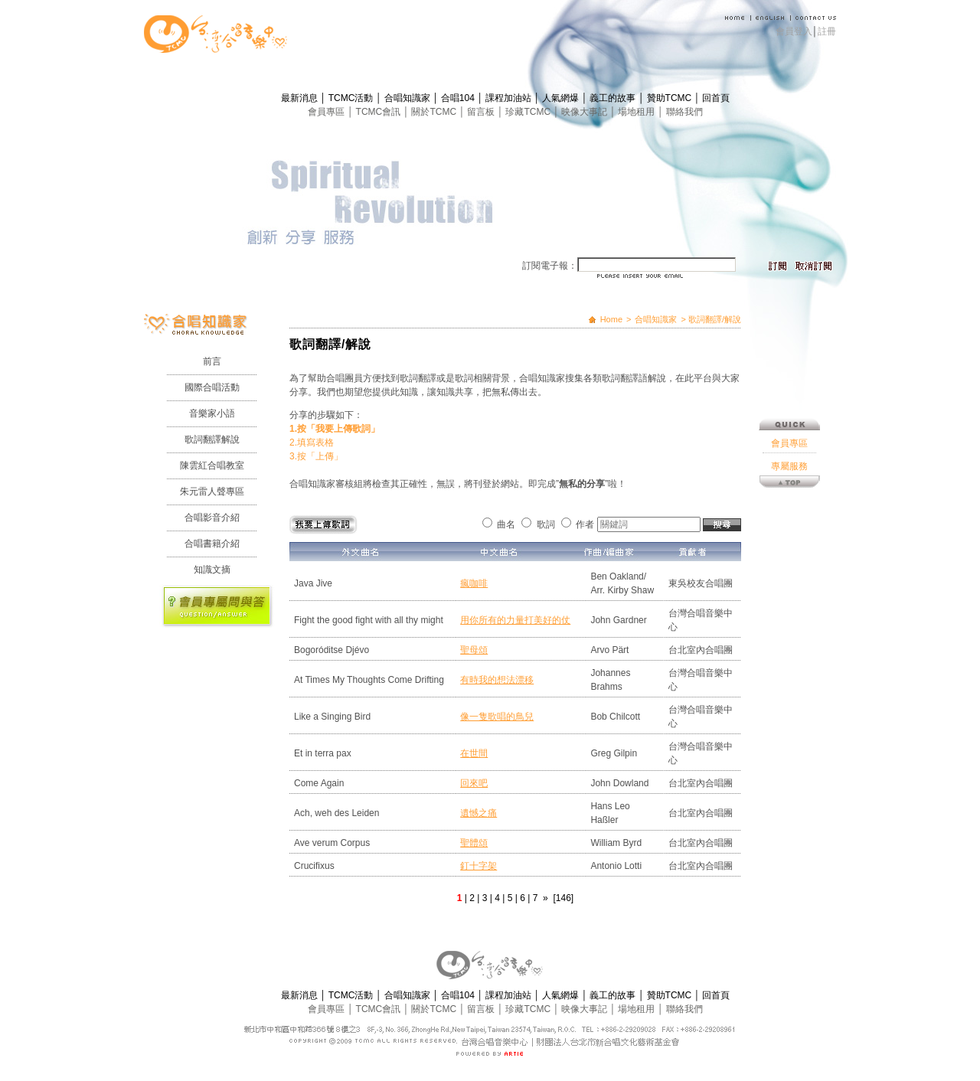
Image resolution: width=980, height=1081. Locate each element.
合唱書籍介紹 (212, 543)
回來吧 (474, 783)
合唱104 (459, 98)
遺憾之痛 (478, 813)
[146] (563, 898)
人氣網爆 (561, 98)
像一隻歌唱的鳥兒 (497, 716)
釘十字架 (478, 866)
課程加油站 (509, 98)
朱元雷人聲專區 (212, 491)
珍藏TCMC (529, 111)
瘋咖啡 (474, 583)
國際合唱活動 (212, 387)
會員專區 (327, 111)
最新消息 (300, 98)
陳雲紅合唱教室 (212, 465)
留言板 (482, 111)
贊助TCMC (670, 98)
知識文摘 (212, 569)
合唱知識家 (408, 98)
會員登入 (794, 31)
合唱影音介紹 (212, 517)
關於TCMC (435, 111)
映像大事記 (585, 111)
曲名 (506, 524)
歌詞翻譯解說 (212, 439)
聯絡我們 (684, 111)
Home (611, 319)
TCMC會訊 (379, 111)
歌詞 (546, 524)
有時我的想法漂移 (497, 679)
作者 (585, 524)
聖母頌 (474, 650)
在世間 (474, 753)
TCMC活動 (352, 98)
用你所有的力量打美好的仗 (515, 620)
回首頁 (716, 98)
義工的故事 (614, 98)
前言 (212, 361)
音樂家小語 (212, 413)
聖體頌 (474, 843)
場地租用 (637, 111)
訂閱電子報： (549, 265)
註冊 (827, 31)
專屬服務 (789, 466)
